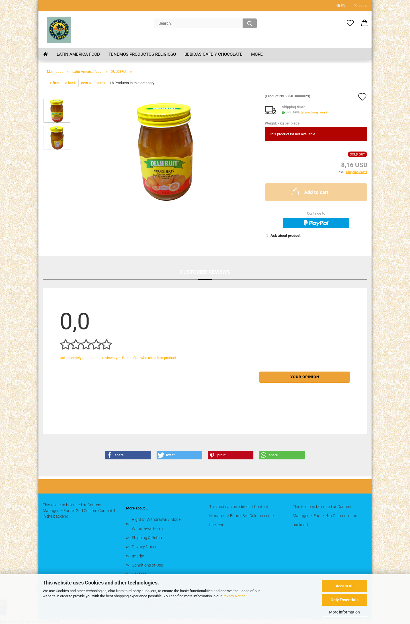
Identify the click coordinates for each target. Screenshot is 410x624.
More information (344, 612)
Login (360, 6)
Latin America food (78, 54)
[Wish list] (350, 23)
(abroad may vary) (314, 112)
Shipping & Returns (148, 537)
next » (86, 83)
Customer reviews (205, 272)
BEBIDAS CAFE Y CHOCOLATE (213, 54)
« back (70, 83)
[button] (364, 23)
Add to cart (309, 191)
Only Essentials (344, 600)
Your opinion (304, 377)
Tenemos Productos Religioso (142, 54)
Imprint (138, 556)
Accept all (345, 586)
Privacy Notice (233, 596)
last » (101, 83)
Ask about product (285, 235)
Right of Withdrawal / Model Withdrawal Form (156, 524)
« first (55, 83)
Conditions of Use (147, 565)
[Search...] (250, 23)
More (257, 54)
